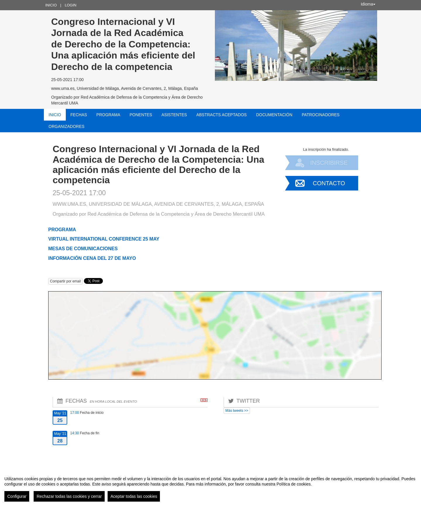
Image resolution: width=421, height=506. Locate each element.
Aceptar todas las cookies (134, 496)
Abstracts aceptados (221, 114)
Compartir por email (65, 281)
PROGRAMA (62, 229)
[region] (210, 486)
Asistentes (174, 114)
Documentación (274, 114)
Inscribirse (329, 162)
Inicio (51, 5)
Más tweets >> (236, 411)
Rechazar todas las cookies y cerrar (69, 496)
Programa (108, 114)
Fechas (78, 114)
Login (70, 5)
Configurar (16, 496)
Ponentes (141, 114)
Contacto (329, 183)
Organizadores (66, 126)
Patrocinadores (320, 114)
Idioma (368, 4)
